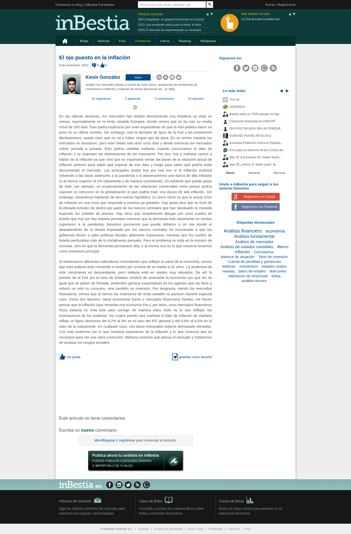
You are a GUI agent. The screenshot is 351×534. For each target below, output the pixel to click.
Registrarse (287, 4)
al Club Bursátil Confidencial (260, 19)
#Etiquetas (208, 41)
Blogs (84, 41)
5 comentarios (164, 98)
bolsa (276, 276)
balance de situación (237, 257)
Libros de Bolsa (155, 499)
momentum (249, 266)
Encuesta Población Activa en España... (256, 143)
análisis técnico (254, 281)
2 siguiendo (133, 98)
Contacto (234, 529)
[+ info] (169, 89)
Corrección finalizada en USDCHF (252, 121)
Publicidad (215, 529)
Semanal (254, 173)
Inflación (242, 252)
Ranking (185, 41)
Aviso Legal (195, 529)
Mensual (279, 173)
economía (275, 231)
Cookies (143, 529)
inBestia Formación (99, 4)
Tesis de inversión (273, 257)
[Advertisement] (136, 387)
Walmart (229, 266)
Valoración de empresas (248, 276)
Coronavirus (264, 252)
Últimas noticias (150, 14)
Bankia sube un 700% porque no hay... (255, 114)
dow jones (278, 271)
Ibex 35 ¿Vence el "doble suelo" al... (253, 164)
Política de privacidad (168, 529)
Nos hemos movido (255, 14)
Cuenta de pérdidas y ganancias (254, 261)
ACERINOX (237, 107)
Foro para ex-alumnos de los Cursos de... (257, 150)
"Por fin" (234, 99)
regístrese (127, 440)
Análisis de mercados (254, 241)
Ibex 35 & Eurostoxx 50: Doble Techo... (255, 157)
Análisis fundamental (254, 236)
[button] (138, 77)
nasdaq (228, 271)
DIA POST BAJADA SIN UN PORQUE (255, 128)
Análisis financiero (243, 230)
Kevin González (103, 77)
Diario (230, 173)
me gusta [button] (69, 357)
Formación (143, 41)
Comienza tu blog (68, 4)
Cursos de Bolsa (236, 499)
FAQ (248, 529)
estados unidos (274, 266)
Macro (283, 247)
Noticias (104, 41)
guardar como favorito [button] (192, 357)
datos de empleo (252, 271)
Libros (164, 41)
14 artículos (196, 98)
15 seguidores (101, 98)
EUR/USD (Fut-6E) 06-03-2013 (250, 135)
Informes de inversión (80, 500)
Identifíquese (104, 440)
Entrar (270, 4)
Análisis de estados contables (246, 247)
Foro (122, 41)
